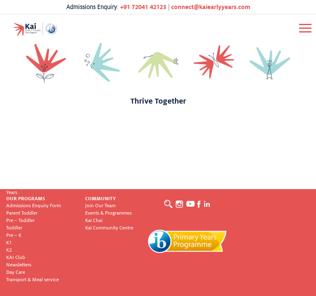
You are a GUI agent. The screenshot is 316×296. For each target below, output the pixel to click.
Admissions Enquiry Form (33, 205)
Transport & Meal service (32, 279)
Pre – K (13, 235)
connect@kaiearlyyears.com (210, 7)
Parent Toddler (21, 213)
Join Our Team (100, 205)
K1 (9, 242)
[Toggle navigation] (305, 28)
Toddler (14, 228)
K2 (9, 250)
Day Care (15, 272)
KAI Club (15, 257)
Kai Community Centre (109, 228)
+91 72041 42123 (143, 7)
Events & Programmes (108, 213)
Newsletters (18, 265)
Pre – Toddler (20, 220)
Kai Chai (93, 220)
